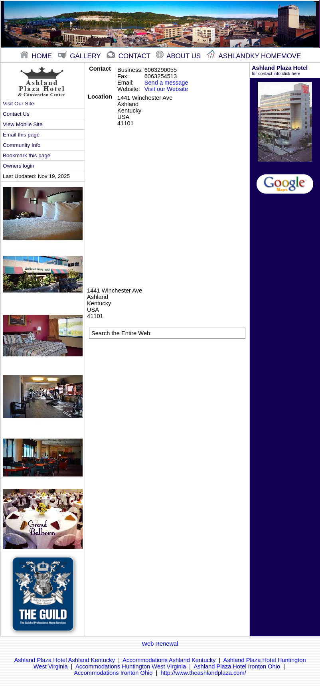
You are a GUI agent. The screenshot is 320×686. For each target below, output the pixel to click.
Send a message (166, 82)
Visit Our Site (18, 104)
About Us (179, 56)
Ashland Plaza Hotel (285, 70)
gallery (80, 56)
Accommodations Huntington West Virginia (130, 666)
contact (129, 56)
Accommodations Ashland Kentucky (168, 660)
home (37, 56)
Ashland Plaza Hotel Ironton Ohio (237, 666)
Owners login (18, 166)
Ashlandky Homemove (254, 56)
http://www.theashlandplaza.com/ (203, 673)
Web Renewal (160, 644)
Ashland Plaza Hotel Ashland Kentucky (64, 660)
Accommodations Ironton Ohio (113, 673)
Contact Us (16, 114)
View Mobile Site (22, 124)
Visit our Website (166, 89)
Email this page (21, 135)
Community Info (21, 145)
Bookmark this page (26, 155)
